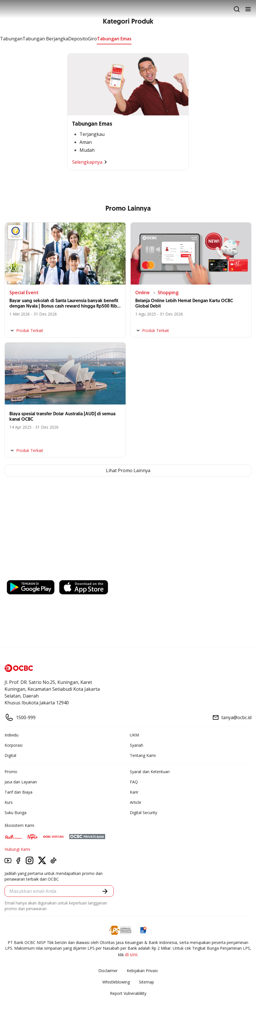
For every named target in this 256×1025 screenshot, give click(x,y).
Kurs (9, 802)
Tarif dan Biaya (18, 792)
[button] (105, 891)
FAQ (134, 782)
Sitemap (146, 982)
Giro (92, 39)
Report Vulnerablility (128, 993)
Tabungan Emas (114, 39)
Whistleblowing (116, 982)
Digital (10, 755)
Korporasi (13, 745)
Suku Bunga (15, 812)
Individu (11, 735)
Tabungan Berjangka (45, 39)
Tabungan (11, 39)
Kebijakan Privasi (142, 970)
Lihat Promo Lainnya (128, 470)
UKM (134, 735)
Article (135, 802)
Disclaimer (108, 970)
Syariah (136, 745)
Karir (134, 792)
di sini (131, 954)
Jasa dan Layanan (21, 782)
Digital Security (143, 812)
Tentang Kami (143, 755)
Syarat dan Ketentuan (150, 771)
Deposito (78, 39)
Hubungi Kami (17, 849)
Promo (11, 771)
